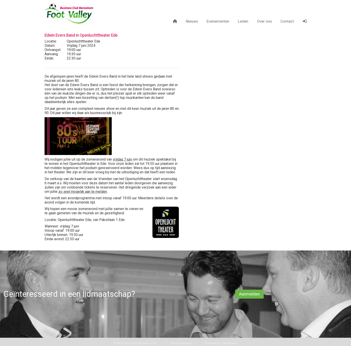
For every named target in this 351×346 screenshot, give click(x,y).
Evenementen (218, 21)
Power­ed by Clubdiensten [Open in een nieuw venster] (221, 343)
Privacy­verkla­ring (180, 343)
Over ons (264, 21)
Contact (287, 21)
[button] (304, 21)
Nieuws (192, 21)
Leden (243, 21)
